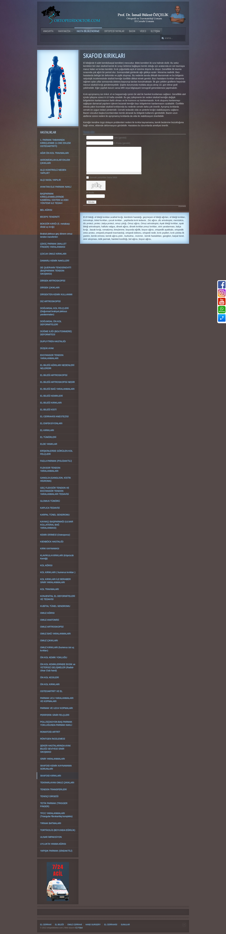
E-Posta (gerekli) (122, 143)
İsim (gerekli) (120, 137)
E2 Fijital (79, 928)
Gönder (91, 202)
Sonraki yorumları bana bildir (103, 177)
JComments (182, 206)
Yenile (91, 192)
